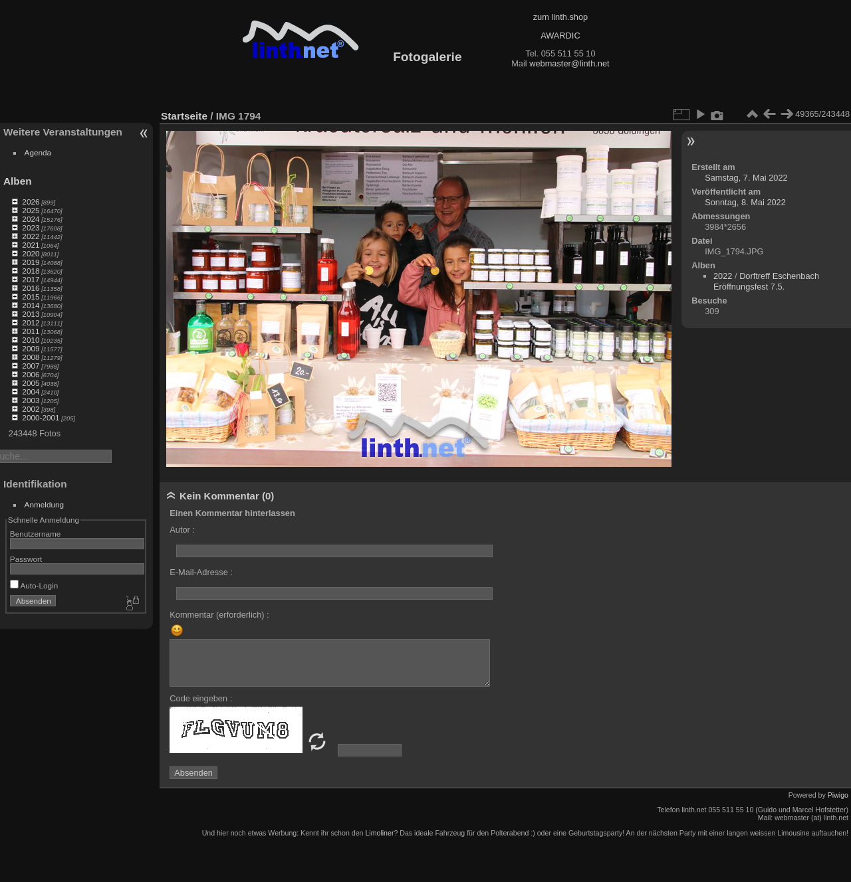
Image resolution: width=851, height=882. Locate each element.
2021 (30, 244)
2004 (30, 391)
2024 (30, 219)
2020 (30, 253)
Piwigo (838, 795)
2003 (30, 400)
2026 (30, 201)
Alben (17, 181)
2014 (30, 305)
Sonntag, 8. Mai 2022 (745, 202)
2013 (30, 313)
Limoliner (379, 833)
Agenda (38, 152)
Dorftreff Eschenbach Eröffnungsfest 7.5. (766, 281)
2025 (30, 210)
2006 (30, 374)
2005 (30, 383)
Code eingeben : (201, 698)
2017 (30, 279)
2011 (30, 331)
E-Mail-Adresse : (201, 572)
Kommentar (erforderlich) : (219, 615)
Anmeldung (44, 504)
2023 (30, 227)
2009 (30, 348)
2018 (30, 270)
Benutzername (35, 533)
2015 (30, 296)
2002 (30, 408)
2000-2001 (40, 417)
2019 (30, 262)
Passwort (26, 559)
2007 (30, 365)
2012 (30, 322)
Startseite (184, 116)
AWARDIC (560, 36)
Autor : (182, 530)
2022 (30, 236)
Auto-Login (34, 585)
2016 (30, 288)
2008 (30, 357)
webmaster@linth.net (569, 63)
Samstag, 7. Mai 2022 (746, 178)
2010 (30, 339)
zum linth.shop (560, 17)
